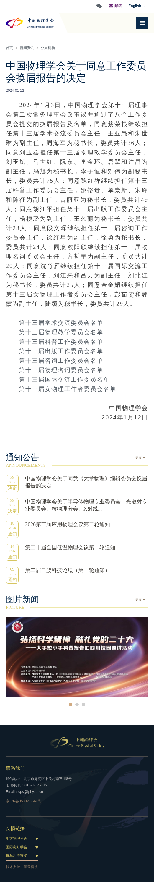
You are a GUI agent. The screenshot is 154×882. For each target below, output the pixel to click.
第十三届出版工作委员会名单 (61, 351)
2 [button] (77, 704)
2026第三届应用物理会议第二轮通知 (67, 524)
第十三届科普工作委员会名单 (61, 341)
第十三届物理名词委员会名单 (61, 370)
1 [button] (70, 704)
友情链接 (15, 828)
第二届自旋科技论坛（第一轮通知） (67, 570)
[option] (77, 657)
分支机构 (48, 48)
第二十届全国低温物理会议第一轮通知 (70, 547)
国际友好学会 (16, 847)
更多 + (140, 457)
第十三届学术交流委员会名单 (61, 322)
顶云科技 (31, 867)
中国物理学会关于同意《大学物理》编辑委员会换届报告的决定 (86, 482)
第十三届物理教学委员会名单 (61, 332)
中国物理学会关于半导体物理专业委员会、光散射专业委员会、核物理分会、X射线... (86, 505)
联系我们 (15, 768)
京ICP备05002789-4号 (23, 801)
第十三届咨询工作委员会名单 (61, 360)
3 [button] (83, 704)
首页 (9, 48)
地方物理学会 (16, 838)
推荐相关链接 (16, 856)
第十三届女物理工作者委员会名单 (67, 389)
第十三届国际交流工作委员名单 (64, 379)
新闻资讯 (27, 48)
